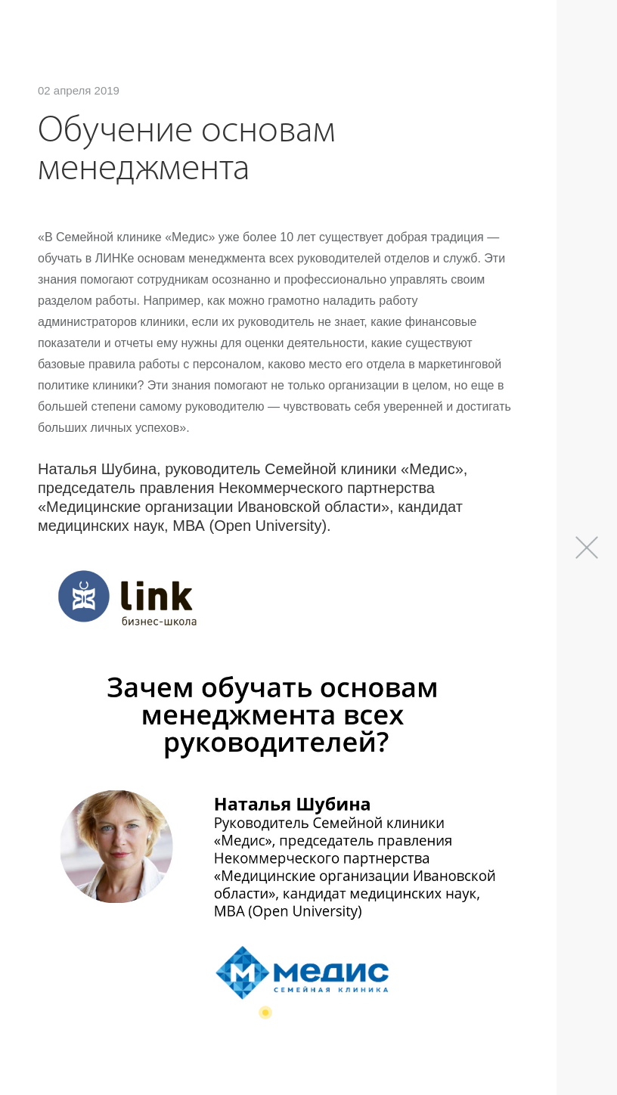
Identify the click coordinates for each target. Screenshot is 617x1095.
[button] (265, 1013)
